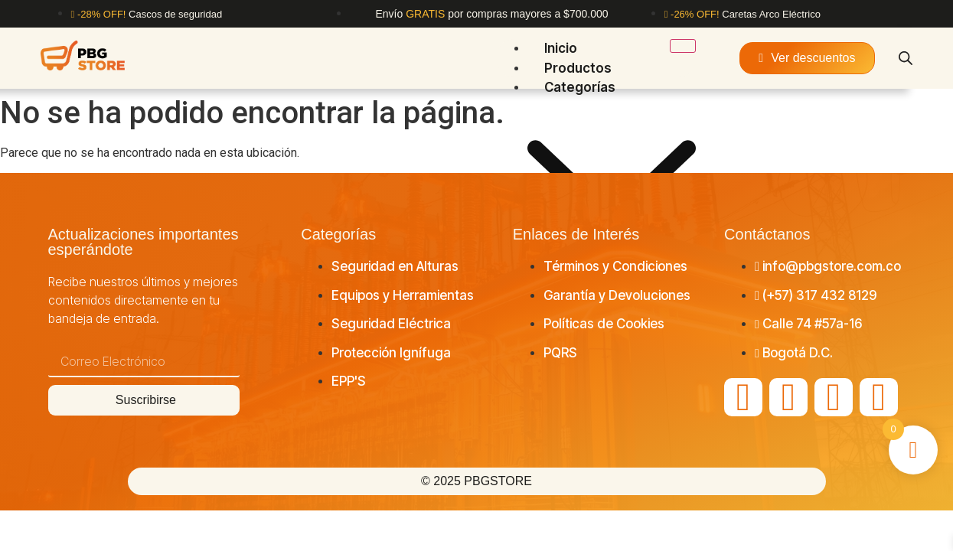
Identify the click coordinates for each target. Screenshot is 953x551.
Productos (578, 68)
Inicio (560, 48)
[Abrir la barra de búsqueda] (905, 58)
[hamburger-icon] (683, 46)
